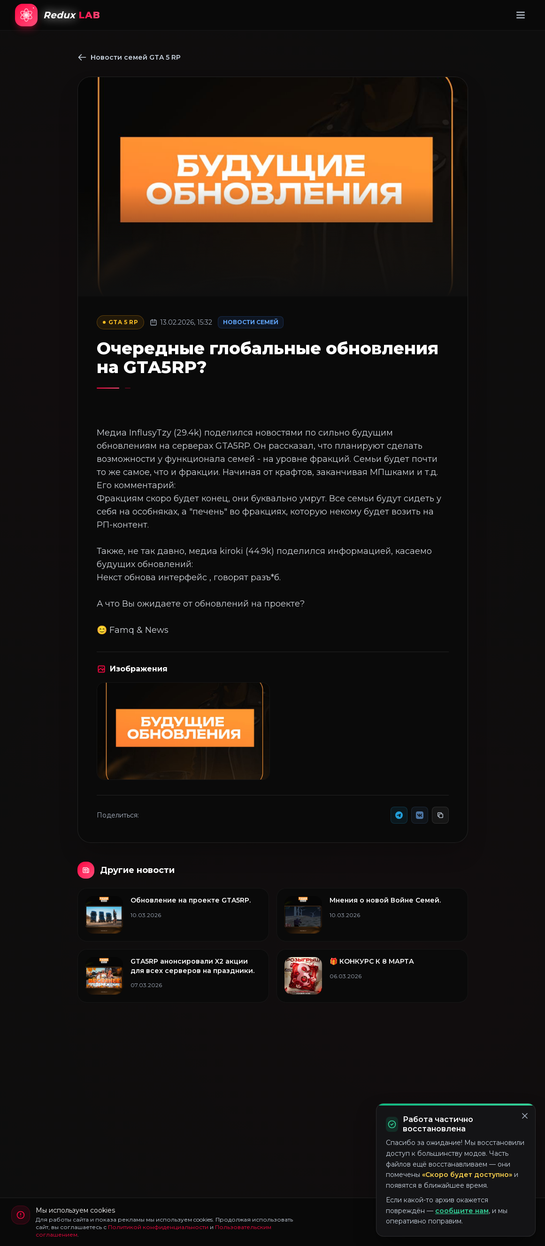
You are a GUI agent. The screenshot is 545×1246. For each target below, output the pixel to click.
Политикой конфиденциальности (158, 1226)
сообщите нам (462, 1211)
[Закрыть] (525, 1116)
